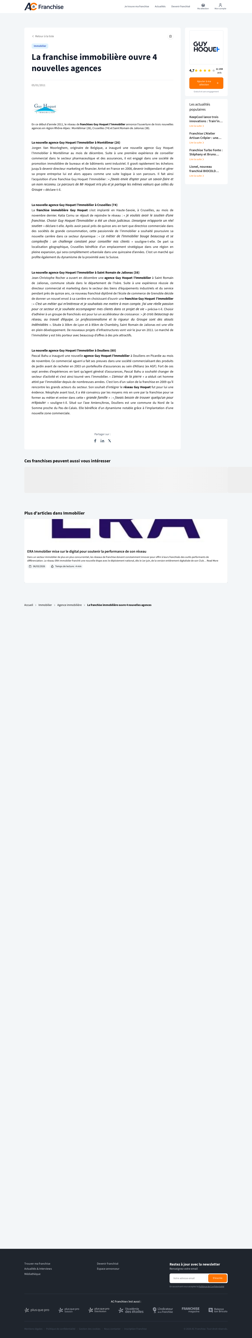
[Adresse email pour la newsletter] (188, 1278)
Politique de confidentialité (60, 1329)
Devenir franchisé (107, 1264)
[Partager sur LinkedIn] (102, 441)
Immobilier (45, 605)
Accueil (28, 605)
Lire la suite (197, 126)
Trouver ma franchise (37, 1264)
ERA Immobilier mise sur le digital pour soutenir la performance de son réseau (86, 551)
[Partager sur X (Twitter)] (110, 441)
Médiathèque (32, 1274)
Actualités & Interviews (38, 1269)
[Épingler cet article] (170, 36)
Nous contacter (112, 1329)
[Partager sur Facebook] (95, 441)
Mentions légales (33, 1329)
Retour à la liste (43, 36)
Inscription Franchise (135, 1329)
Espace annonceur (108, 1269)
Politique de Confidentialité (211, 1286)
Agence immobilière (69, 605)
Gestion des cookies (89, 1329)
